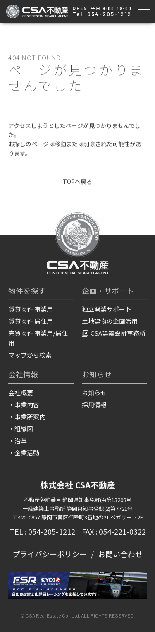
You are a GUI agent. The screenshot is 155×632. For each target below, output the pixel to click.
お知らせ (94, 392)
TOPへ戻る (77, 181)
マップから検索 (30, 355)
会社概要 (20, 392)
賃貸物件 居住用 (30, 321)
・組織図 (20, 428)
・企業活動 (23, 452)
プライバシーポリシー (49, 554)
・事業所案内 (26, 416)
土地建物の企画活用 (110, 321)
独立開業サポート (106, 309)
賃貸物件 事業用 (30, 309)
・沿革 (17, 440)
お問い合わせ (120, 554)
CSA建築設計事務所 (113, 333)
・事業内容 (23, 404)
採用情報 (94, 404)
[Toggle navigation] (143, 10)
